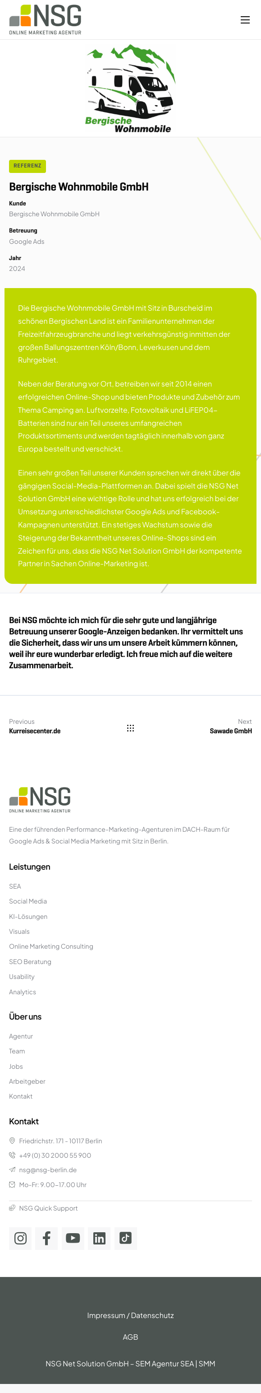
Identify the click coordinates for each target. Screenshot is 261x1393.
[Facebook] (46, 1238)
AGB (130, 1337)
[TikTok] (125, 1238)
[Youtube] (73, 1238)
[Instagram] (20, 1238)
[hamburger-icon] (245, 19)
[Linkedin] (99, 1238)
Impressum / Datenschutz (130, 1315)
